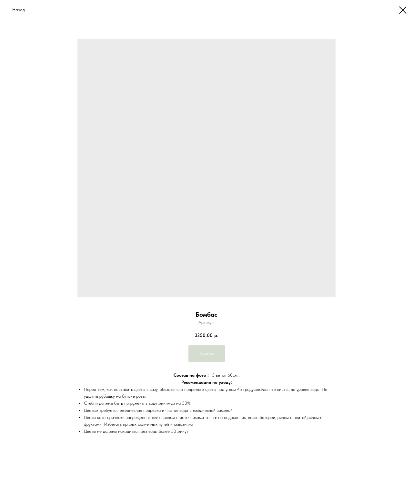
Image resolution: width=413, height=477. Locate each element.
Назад (18, 9)
